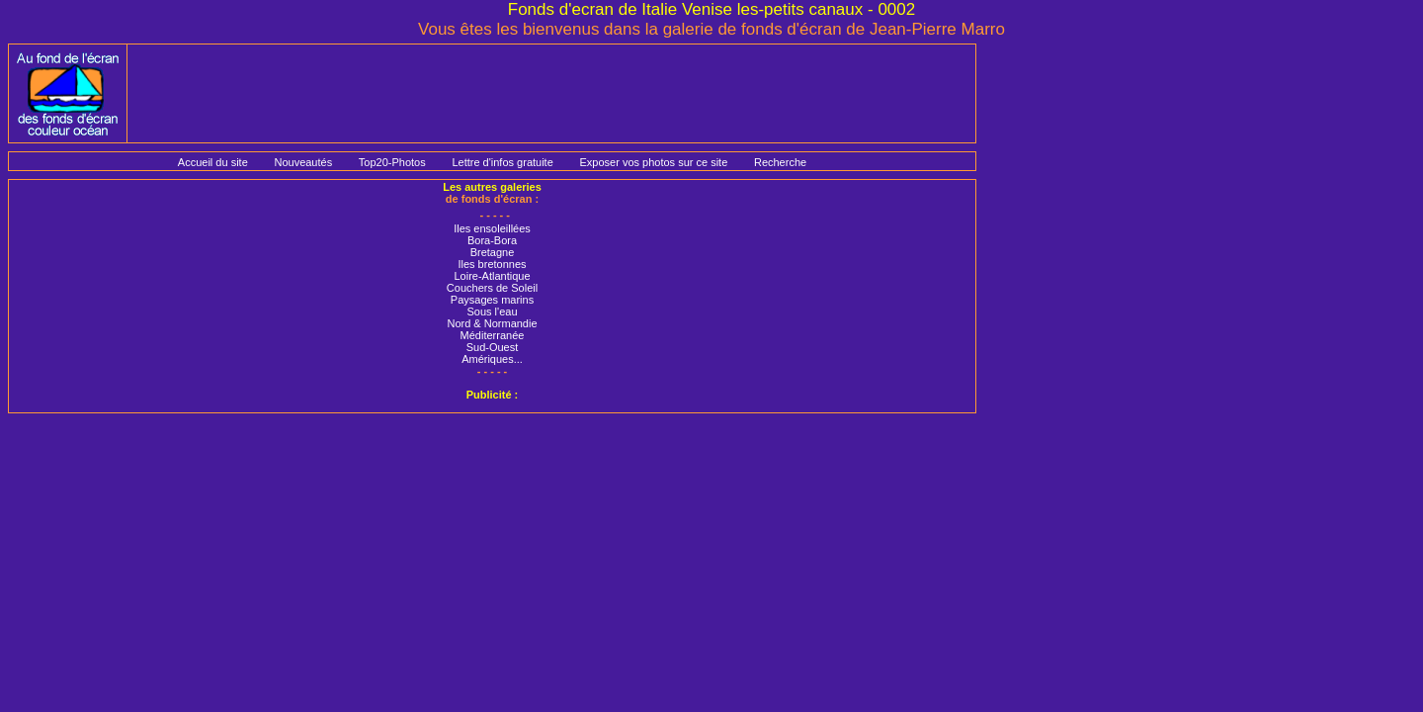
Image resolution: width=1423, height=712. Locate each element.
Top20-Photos (392, 162)
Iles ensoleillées (492, 228)
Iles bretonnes (492, 264)
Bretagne (492, 252)
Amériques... (492, 359)
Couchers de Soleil (492, 288)
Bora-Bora (492, 240)
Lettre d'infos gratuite (502, 162)
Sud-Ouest (492, 347)
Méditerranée (492, 335)
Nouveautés (303, 162)
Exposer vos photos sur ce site (653, 162)
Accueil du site (213, 162)
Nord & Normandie (492, 323)
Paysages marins (492, 300)
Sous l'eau (491, 311)
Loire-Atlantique (492, 276)
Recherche (780, 162)
